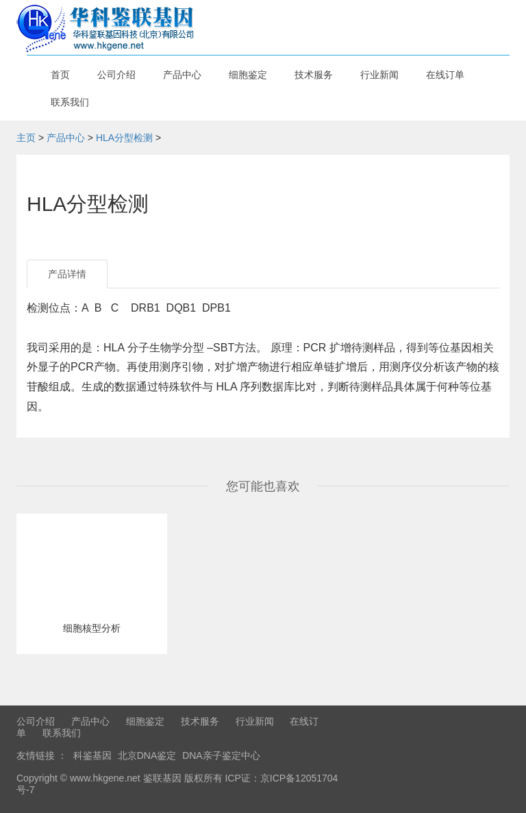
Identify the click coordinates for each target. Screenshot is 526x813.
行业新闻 (379, 74)
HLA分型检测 (124, 137)
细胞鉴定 (248, 74)
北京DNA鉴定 (147, 755)
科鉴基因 (92, 755)
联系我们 (70, 102)
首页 (60, 74)
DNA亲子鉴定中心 (221, 755)
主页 (26, 137)
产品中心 (182, 74)
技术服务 (314, 74)
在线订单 (445, 74)
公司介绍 (116, 74)
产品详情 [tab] (67, 273)
